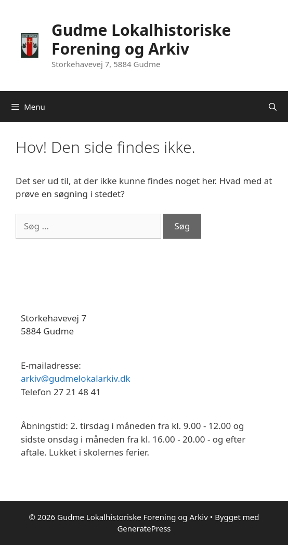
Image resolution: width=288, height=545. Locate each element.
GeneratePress (144, 528)
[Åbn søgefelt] (272, 106)
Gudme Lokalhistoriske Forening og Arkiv (141, 39)
